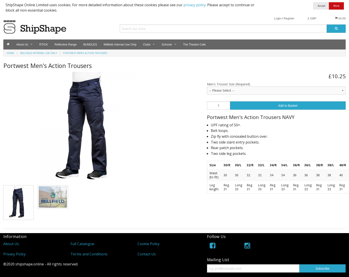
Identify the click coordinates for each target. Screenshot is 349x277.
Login (277, 18)
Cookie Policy (149, 243)
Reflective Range (66, 44)
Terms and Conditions (89, 254)
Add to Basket (288, 105)
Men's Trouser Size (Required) (228, 84)
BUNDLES (90, 44)
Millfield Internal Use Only (120, 44)
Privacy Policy (14, 254)
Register (289, 18)
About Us (22, 44)
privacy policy (194, 4)
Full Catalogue (82, 243)
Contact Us (147, 254)
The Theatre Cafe (194, 44)
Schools (167, 44)
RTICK (43, 44)
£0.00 (340, 18)
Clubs (146, 44)
